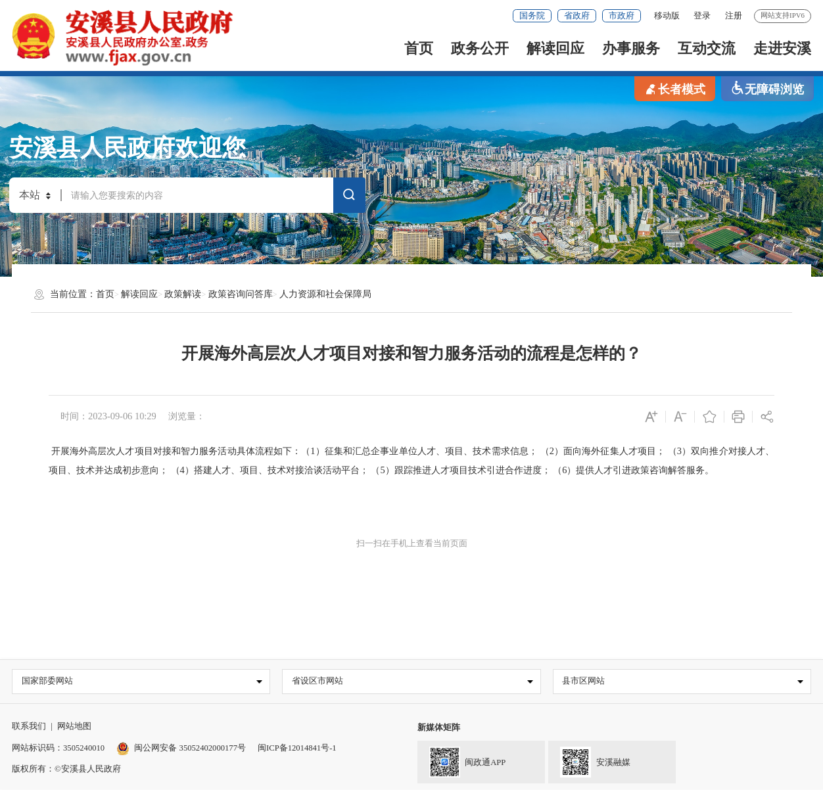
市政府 (621, 15)
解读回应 (555, 49)
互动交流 (707, 49)
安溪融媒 (589, 761)
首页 (418, 49)
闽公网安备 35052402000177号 (181, 748)
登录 (702, 15)
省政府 (577, 15)
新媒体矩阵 (438, 728)
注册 (733, 15)
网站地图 (74, 727)
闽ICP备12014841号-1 (297, 748)
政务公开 (480, 49)
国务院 (532, 15)
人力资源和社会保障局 (325, 294)
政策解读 (182, 294)
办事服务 (631, 49)
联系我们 (29, 727)
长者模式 (674, 88)
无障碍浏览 (767, 88)
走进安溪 (782, 49)
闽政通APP (461, 761)
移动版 (667, 15)
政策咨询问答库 (240, 294)
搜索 (349, 196)
